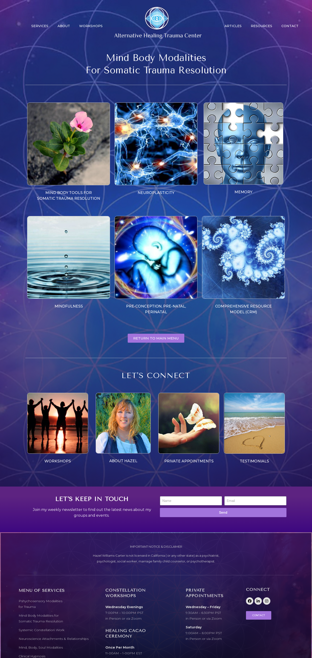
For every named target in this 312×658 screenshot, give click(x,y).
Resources (261, 26)
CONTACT (289, 26)
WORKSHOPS (57, 461)
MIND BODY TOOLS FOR (68, 193)
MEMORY (243, 192)
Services (39, 26)
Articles (233, 26)
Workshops (91, 26)
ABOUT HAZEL (123, 461)
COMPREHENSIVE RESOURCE (243, 306)
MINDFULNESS (69, 306)
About (64, 26)
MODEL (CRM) (243, 312)
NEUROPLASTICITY (156, 193)
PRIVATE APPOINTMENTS (189, 461)
